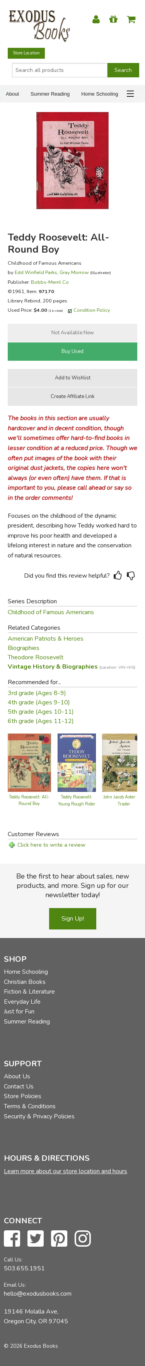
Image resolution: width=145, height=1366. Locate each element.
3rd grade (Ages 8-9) (37, 693)
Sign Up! (72, 918)
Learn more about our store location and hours (65, 1171)
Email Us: (15, 1285)
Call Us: (13, 1259)
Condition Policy (91, 310)
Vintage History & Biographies (71, 666)
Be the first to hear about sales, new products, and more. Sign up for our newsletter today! (72, 886)
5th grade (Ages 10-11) (41, 711)
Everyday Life (22, 1001)
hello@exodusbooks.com (38, 1293)
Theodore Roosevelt (35, 657)
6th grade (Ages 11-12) (41, 721)
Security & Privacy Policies (39, 1116)
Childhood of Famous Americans (51, 612)
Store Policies (22, 1096)
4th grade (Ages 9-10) (39, 702)
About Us (17, 1076)
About (12, 94)
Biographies (23, 648)
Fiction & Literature (29, 991)
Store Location (26, 53)
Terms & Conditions (30, 1106)
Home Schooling (99, 94)
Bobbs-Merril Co (50, 282)
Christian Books (25, 982)
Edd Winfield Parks (36, 272)
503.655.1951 (24, 1268)
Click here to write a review (51, 845)
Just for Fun (19, 1011)
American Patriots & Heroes (46, 638)
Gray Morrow (74, 272)
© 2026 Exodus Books (31, 1346)
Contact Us (19, 1086)
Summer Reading (50, 94)
